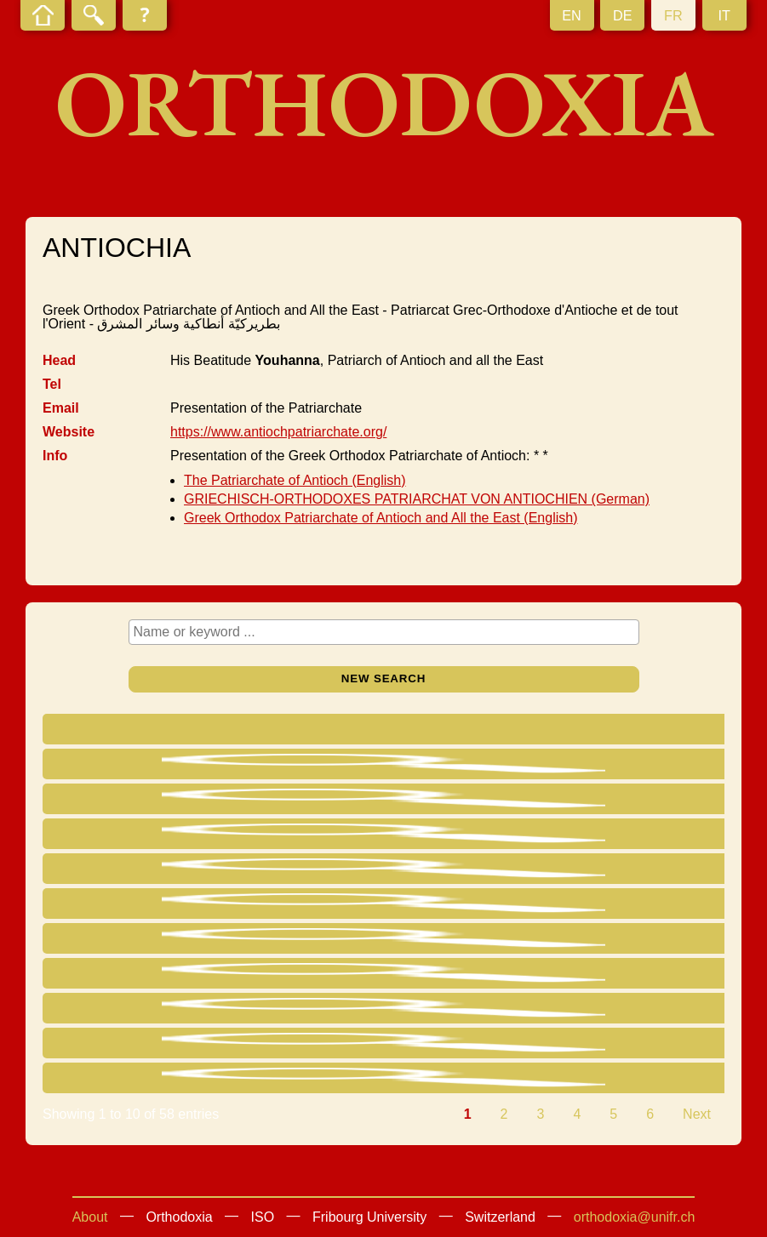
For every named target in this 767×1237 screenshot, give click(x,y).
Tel (52, 384)
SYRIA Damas (611, 763)
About (90, 1217)
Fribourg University (369, 1217)
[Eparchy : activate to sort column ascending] (476, 731)
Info (55, 455)
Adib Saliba (161, 872)
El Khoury (160, 973)
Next (697, 1114)
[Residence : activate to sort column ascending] (638, 731)
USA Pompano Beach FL (634, 837)
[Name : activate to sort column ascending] (179, 731)
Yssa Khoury (174, 833)
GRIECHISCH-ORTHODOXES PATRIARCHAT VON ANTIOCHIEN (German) (417, 499)
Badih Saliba (164, 1007)
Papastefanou (148, 942)
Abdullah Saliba (177, 1042)
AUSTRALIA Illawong (632, 1007)
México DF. (449, 798)
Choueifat (444, 938)
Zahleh (436, 1077)
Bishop (312, 833)
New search (383, 678)
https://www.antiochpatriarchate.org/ (278, 432)
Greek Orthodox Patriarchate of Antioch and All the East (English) (380, 517)
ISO (263, 1217)
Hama (433, 903)
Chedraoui (172, 798)
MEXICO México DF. (630, 798)
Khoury (163, 1077)
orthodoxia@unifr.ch (634, 1217)
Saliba (143, 903)
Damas (437, 763)
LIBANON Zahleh (620, 1077)
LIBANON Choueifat (629, 938)
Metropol (318, 798)
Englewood (449, 1042)
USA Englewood (617, 1042)
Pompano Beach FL (475, 833)
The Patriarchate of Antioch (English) (295, 480)
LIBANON (597, 868)
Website (68, 432)
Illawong (440, 1007)
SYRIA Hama (608, 903)
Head (59, 360)
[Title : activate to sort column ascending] (334, 731)
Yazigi (166, 763)
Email (61, 408)
